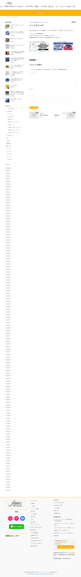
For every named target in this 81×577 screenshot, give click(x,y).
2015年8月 (8, 455)
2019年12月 (8, 343)
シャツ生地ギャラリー (10, 135)
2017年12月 (8, 405)
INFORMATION (33, 530)
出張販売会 (8, 143)
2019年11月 (8, 346)
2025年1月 (8, 208)
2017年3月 (8, 423)
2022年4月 (8, 285)
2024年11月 (8, 213)
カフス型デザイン (11, 116)
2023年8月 (8, 245)
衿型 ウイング (11, 124)
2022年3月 (8, 287)
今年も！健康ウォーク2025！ (16, 99)
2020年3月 (8, 335)
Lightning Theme (40, 573)
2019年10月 (8, 349)
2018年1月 (8, 402)
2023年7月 (8, 248)
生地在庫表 (56, 535)
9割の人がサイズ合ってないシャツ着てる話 (17, 46)
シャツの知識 (8, 111)
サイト (30, 101)
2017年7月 (8, 418)
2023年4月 (8, 256)
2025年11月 (8, 184)
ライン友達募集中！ (35, 532)
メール (31, 95)
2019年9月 (8, 351)
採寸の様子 (33, 516)
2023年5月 (8, 253)
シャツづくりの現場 (35, 508)
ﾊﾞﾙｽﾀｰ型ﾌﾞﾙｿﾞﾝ (10, 159)
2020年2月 (8, 338)
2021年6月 (8, 311)
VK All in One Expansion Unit (49, 573)
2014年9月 (8, 482)
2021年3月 (8, 319)
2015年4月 (8, 463)
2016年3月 (8, 439)
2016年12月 (8, 429)
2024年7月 (8, 224)
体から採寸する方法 (58, 505)
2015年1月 (8, 471)
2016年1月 (8, 445)
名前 (31, 89)
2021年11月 (8, 298)
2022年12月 (8, 266)
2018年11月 (8, 378)
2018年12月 (8, 375)
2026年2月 (8, 176)
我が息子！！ (58, 115)
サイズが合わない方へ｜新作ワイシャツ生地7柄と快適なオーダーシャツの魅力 (17, 73)
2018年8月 (8, 386)
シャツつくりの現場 (10, 108)
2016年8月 (8, 434)
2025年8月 (8, 192)
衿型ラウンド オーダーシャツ (14, 130)
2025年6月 (8, 194)
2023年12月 (8, 237)
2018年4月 (8, 394)
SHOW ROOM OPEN (35, 538)
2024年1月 (8, 234)
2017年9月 (8, 413)
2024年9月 (8, 218)
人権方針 (33, 506)
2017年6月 (8, 421)
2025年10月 (8, 186)
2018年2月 (8, 399)
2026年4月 (8, 170)
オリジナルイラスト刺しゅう (36, 543)
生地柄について (11, 119)
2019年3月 (8, 367)
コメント (32, 72)
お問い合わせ (33, 522)
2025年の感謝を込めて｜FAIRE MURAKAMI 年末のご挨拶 (16, 79)
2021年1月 (8, 325)
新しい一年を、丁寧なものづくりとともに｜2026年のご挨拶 (17, 66)
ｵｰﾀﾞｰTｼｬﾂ (9, 148)
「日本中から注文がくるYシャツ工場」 (17, 25)
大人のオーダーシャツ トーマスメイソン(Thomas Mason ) (64, 524)
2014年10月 (8, 479)
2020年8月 (8, 330)
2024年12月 (8, 210)
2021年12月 (8, 295)
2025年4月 (8, 200)
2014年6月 (8, 490)
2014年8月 (8, 484)
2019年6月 (8, 359)
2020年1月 (8, 341)
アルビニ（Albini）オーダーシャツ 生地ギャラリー (64, 527)
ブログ (73, 22)
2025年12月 (8, 181)
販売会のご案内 (34, 546)
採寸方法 (7, 164)
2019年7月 (8, 357)
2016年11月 (8, 431)
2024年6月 (8, 226)
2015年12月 (8, 447)
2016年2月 (8, 442)
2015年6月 (8, 458)
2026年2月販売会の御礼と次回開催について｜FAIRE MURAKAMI (17, 52)
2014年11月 (8, 477)
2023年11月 (8, 240)
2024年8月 (8, 221)
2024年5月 (8, 229)
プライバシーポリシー (35, 524)
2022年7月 (8, 280)
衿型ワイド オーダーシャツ (13, 132)
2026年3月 (8, 173)
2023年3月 (8, 258)
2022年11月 (8, 269)
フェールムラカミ (33, 500)
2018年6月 (8, 391)
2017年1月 (8, 426)
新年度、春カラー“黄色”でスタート (17, 39)
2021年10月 (8, 301)
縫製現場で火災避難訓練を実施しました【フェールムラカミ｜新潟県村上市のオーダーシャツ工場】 (17, 93)
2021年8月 (8, 306)
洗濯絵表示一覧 (57, 513)
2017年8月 (8, 415)
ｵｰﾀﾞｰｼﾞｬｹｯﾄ (9, 151)
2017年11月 (8, 407)
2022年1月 (8, 293)
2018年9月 (8, 383)
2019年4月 (8, 365)
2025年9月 (8, 189)
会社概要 (32, 503)
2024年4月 (8, 232)
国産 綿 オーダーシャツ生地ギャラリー (61, 530)
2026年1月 (8, 178)
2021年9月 (8, 303)
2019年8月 (8, 354)
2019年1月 (8, 373)
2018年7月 (8, 389)
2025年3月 (8, 202)
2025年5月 (8, 197)
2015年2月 (8, 469)
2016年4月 (8, 437)
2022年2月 (8, 290)
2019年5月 (8, 362)
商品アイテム (8, 146)
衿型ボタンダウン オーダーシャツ (15, 127)
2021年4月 (8, 317)
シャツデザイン (10, 114)
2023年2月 (8, 261)
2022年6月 (8, 282)
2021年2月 (8, 322)
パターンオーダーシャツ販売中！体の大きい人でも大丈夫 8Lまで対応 (17, 33)
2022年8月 (8, 277)
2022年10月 (8, 272)
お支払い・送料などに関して (36, 527)
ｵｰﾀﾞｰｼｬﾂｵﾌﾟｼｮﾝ (10, 154)
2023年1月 (8, 264)
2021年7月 (8, 309)
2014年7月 (8, 487)
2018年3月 (8, 397)
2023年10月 (8, 242)
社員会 (8, 140)
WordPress (33, 573)
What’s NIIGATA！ (44, 115)
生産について (33, 511)
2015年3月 (8, 466)
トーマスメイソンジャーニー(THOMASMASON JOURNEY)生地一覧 (63, 520)
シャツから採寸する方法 (59, 502)
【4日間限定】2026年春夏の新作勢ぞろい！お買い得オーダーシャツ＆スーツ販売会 (17, 59)
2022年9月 (8, 274)
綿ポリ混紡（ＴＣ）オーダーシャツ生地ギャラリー (64, 533)
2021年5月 (8, 314)
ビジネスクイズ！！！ (14, 85)
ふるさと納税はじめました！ (36, 540)
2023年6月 (8, 250)
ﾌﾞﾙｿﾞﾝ (8, 162)
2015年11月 (8, 450)
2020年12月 (8, 327)
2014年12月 (8, 474)
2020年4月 (8, 333)
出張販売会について (35, 535)
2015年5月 (8, 461)
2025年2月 (8, 205)
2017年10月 (8, 410)
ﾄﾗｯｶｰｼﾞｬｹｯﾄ (9, 156)
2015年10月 (8, 453)
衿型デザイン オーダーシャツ (13, 122)
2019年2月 (8, 370)
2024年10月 (8, 216)
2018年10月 (8, 381)
